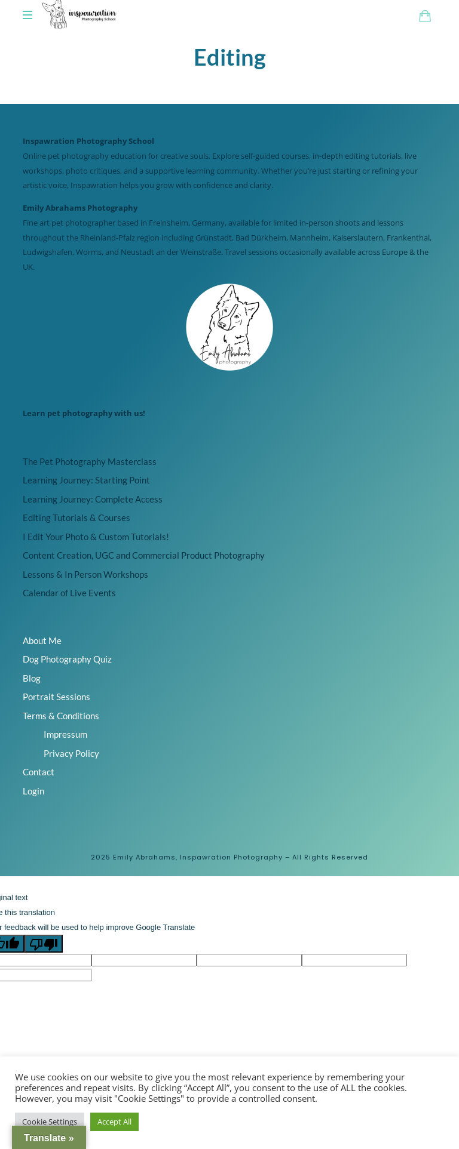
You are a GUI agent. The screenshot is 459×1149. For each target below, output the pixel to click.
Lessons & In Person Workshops (85, 594)
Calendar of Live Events (69, 613)
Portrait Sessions (56, 716)
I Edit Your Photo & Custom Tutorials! (96, 556)
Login (33, 810)
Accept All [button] (114, 1121)
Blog (32, 697)
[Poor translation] (44, 964)
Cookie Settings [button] (49, 1121)
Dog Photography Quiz (67, 679)
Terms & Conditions (61, 735)
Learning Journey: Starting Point (86, 500)
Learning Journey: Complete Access (93, 518)
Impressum (65, 754)
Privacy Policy (71, 773)
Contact (38, 792)
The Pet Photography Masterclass (90, 481)
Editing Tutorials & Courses (76, 537)
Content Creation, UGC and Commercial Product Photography (144, 575)
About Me (42, 660)
